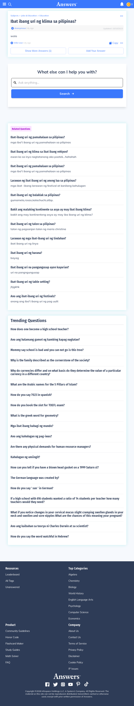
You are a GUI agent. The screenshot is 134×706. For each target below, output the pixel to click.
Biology (72, 587)
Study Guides (12, 649)
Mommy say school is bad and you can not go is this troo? (47, 350)
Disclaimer (74, 656)
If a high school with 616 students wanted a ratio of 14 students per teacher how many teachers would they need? (65, 500)
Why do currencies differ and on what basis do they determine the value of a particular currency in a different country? (66, 372)
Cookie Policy (75, 662)
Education (44, 15)
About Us (73, 631)
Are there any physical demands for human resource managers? (51, 447)
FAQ (7, 662)
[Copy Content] (113, 43)
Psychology (74, 606)
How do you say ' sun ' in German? (32, 488)
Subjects (15, 15)
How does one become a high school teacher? (40, 329)
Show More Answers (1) (38, 50)
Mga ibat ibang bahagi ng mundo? (32, 426)
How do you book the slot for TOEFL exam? (38, 405)
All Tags (9, 580)
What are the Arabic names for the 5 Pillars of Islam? (44, 384)
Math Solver (12, 656)
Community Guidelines (17, 631)
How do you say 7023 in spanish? (31, 395)
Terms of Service (77, 643)
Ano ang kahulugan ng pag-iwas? (31, 436)
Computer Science (78, 612)
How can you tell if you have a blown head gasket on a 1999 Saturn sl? (55, 467)
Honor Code (12, 637)
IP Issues (73, 668)
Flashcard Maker (14, 643)
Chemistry (74, 580)
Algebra (72, 574)
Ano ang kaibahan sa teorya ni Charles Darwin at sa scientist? (49, 526)
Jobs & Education (29, 15)
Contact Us (74, 637)
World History (76, 593)
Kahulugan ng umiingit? (25, 457)
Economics (74, 618)
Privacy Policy (75, 649)
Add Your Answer (95, 50)
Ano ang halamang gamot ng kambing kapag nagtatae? (45, 339)
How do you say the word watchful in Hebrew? (40, 536)
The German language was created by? (35, 478)
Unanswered (12, 587)
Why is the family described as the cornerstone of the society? (50, 360)
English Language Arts (80, 599)
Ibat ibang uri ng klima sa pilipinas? (43, 21)
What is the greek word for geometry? (34, 415)
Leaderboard (12, 574)
